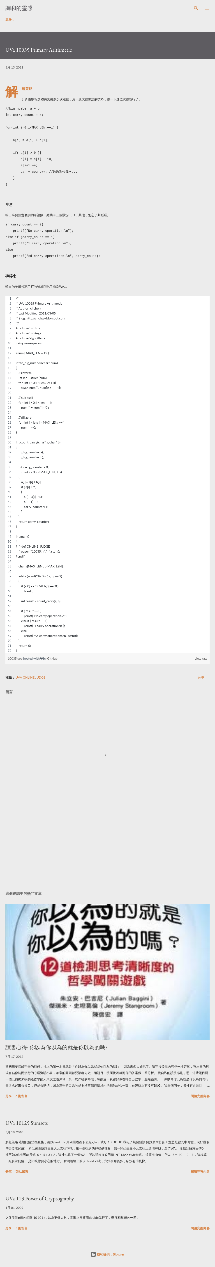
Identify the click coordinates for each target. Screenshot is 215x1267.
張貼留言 (22, 1171)
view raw (201, 658)
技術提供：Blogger (108, 1254)
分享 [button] (201, 677)
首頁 (8, 19)
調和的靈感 (18, 8)
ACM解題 (51, 19)
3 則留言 (22, 1228)
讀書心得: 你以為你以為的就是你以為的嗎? (56, 1047)
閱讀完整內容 (200, 1096)
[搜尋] (196, 8)
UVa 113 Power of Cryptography (39, 1198)
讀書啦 (28, 19)
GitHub (52, 658)
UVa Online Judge (30, 677)
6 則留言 (22, 1096)
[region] (107, 474)
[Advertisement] (107, 845)
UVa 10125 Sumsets (26, 1122)
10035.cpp (15, 658)
